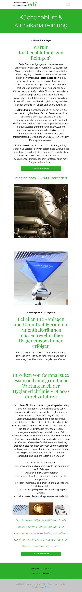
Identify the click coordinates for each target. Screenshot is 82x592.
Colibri (47, 587)
